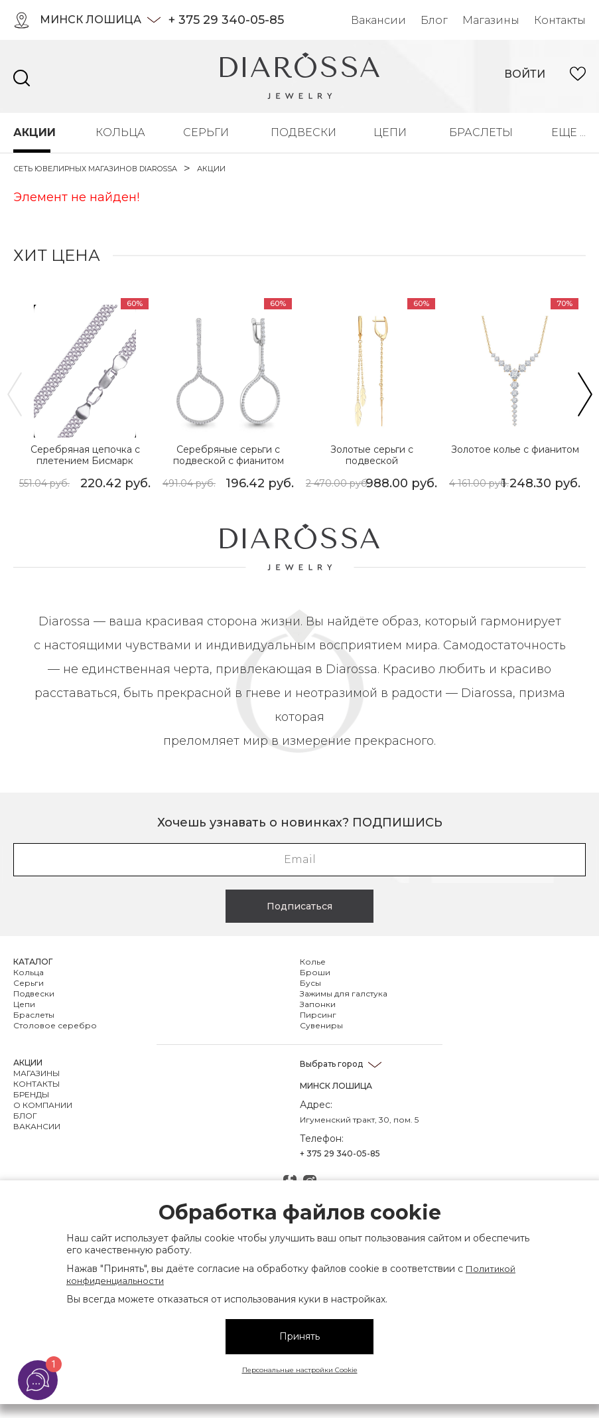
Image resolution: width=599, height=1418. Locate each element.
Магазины (490, 20)
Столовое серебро (55, 1025)
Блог (434, 20)
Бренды (31, 1094)
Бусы (310, 983)
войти (524, 74)
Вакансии (378, 20)
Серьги (204, 132)
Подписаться (299, 906)
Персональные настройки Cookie (300, 1370)
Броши (315, 972)
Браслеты (478, 132)
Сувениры (321, 1025)
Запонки (318, 1004)
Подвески (300, 132)
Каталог (32, 962)
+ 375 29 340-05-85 (226, 20)
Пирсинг (318, 1015)
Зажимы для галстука (343, 993)
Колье (313, 962)
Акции (31, 132)
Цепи (388, 132)
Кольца (117, 132)
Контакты (560, 20)
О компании (42, 1105)
